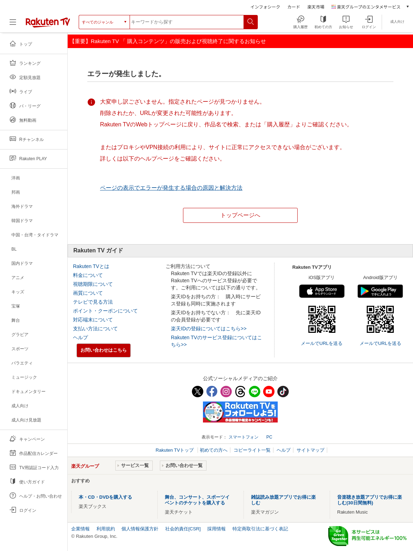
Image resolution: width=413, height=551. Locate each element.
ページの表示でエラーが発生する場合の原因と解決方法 (171, 188)
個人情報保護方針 (139, 528)
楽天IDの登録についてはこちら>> (208, 328)
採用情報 (216, 528)
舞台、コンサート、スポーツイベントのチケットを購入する (197, 499)
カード (293, 7)
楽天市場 (315, 7)
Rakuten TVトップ (175, 450)
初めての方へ (214, 450)
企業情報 (80, 528)
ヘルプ (80, 337)
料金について (88, 275)
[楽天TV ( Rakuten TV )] (48, 24)
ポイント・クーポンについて (105, 311)
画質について (88, 293)
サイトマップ (310, 450)
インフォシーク (265, 7)
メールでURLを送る (322, 343)
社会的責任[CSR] (183, 528)
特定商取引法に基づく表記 (260, 528)
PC (269, 437)
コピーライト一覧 (252, 450)
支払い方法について (95, 328)
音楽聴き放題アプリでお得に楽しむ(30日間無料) (369, 499)
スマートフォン (243, 437)
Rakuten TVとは (91, 266)
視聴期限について (93, 284)
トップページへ (240, 215)
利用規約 (105, 528)
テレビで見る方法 (93, 302)
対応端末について (93, 319)
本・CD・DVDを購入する (105, 497)
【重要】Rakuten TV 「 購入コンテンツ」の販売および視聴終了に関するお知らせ (167, 41)
